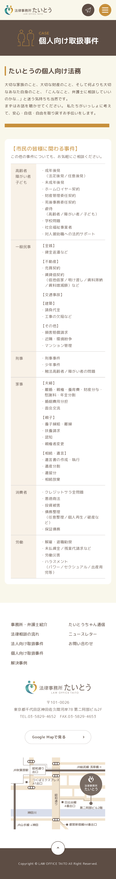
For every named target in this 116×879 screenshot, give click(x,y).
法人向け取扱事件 (27, 645)
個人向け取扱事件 (27, 654)
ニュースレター (83, 635)
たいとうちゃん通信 (87, 625)
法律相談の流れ (25, 635)
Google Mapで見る (49, 738)
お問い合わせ (81, 645)
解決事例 (19, 664)
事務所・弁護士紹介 (29, 625)
